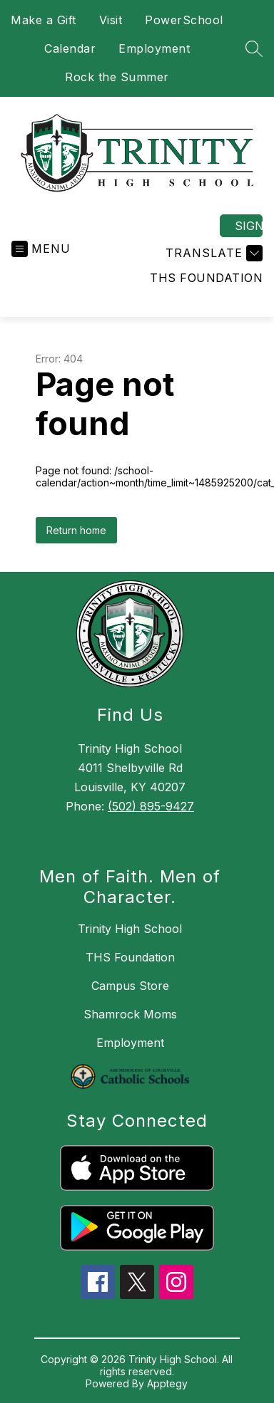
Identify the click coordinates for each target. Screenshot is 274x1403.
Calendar (70, 48)
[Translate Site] (212, 253)
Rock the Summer (117, 77)
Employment (154, 48)
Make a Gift (43, 20)
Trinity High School (130, 929)
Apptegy (167, 1383)
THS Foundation (206, 278)
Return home (76, 530)
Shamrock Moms (130, 1014)
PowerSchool (184, 20)
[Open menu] (41, 249)
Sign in (249, 226)
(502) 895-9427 (151, 806)
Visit (111, 20)
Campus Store (130, 986)
